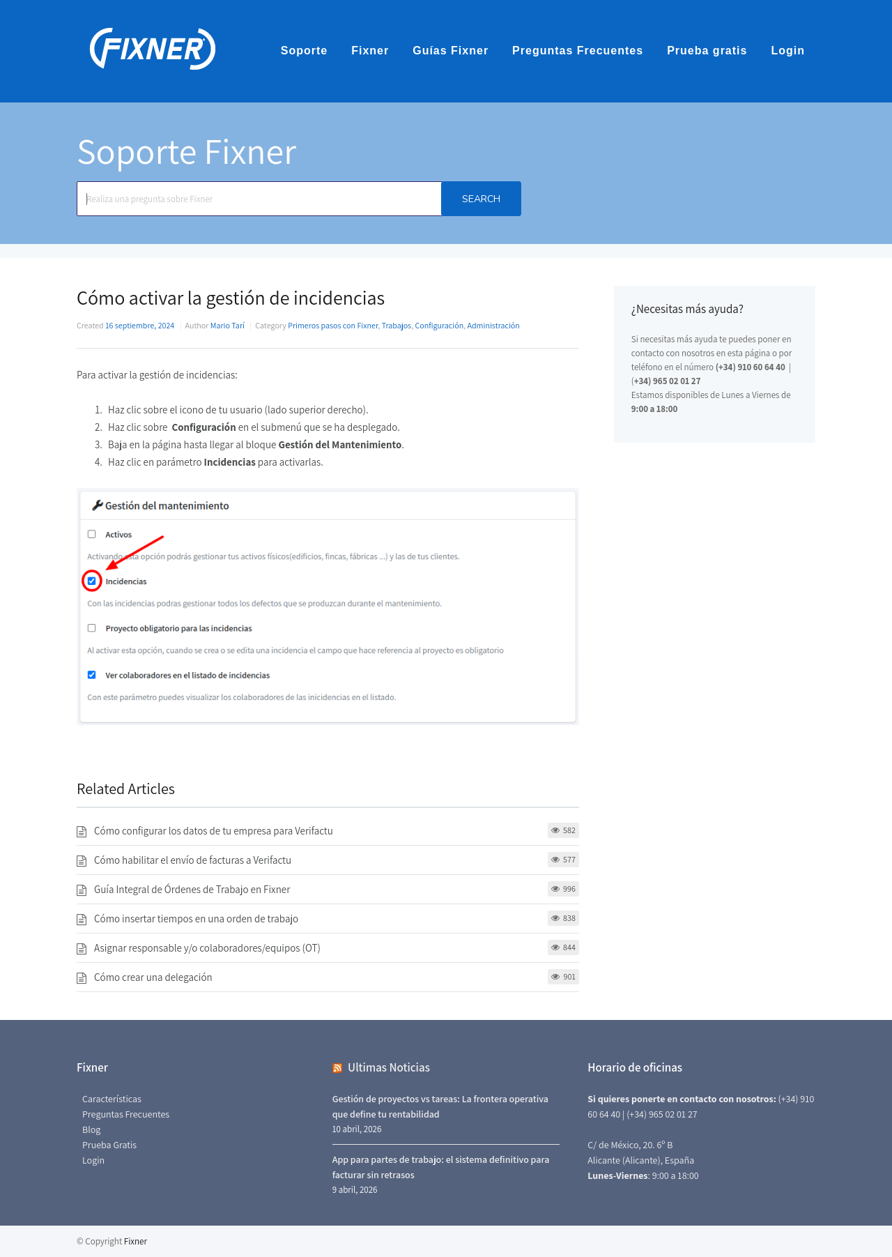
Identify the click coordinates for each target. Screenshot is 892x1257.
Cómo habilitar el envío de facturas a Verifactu (192, 860)
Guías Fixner (451, 50)
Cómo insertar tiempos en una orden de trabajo (196, 918)
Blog (91, 1129)
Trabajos (396, 325)
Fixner (370, 50)
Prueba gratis (707, 50)
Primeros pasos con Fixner (333, 325)
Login (788, 50)
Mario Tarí (227, 325)
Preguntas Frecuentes (577, 50)
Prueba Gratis (109, 1144)
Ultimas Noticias (389, 1067)
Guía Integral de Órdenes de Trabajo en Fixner (192, 889)
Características (111, 1098)
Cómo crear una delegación (153, 977)
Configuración (439, 325)
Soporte (304, 50)
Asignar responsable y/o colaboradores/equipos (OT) (207, 947)
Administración (494, 325)
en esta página (743, 353)
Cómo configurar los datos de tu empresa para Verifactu (213, 830)
